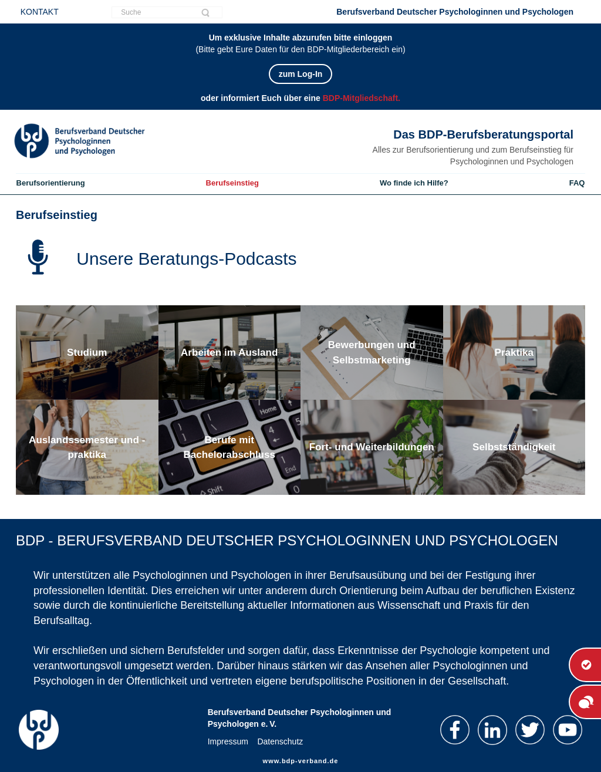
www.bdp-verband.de (301, 760)
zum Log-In (301, 74)
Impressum (228, 741)
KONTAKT (40, 11)
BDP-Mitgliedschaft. (361, 98)
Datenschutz (280, 741)
